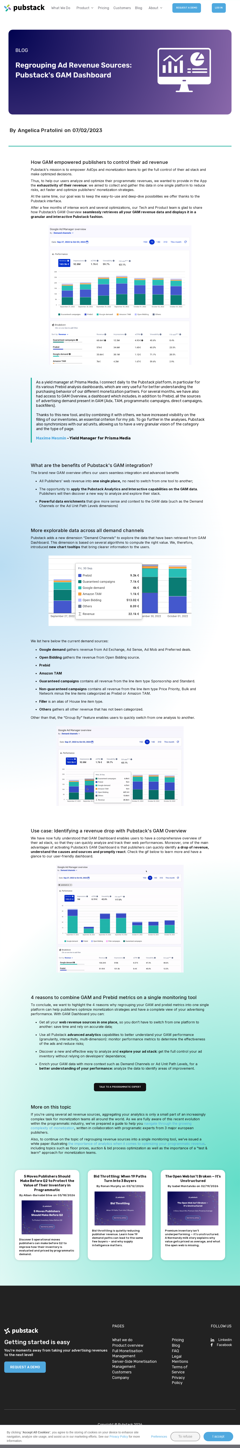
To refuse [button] (185, 1436)
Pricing (103, 8)
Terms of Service (180, 1369)
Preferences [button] (159, 1436)
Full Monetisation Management (127, 1353)
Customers (122, 8)
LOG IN (219, 7)
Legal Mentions (180, 1359)
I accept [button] (218, 1436)
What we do (60, 8)
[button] (84, 8)
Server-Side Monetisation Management (134, 1364)
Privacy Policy (178, 1380)
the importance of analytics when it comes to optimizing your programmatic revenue (136, 1143)
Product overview (127, 1345)
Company (120, 1377)
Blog (138, 8)
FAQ (175, 1351)
